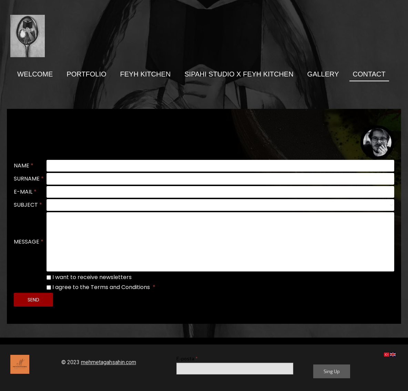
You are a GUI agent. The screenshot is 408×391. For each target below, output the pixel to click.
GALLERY (323, 74)
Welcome (35, 74)
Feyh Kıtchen (145, 74)
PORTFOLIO (86, 74)
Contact (369, 74)
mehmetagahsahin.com (108, 362)
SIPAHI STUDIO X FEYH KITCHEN (238, 74)
